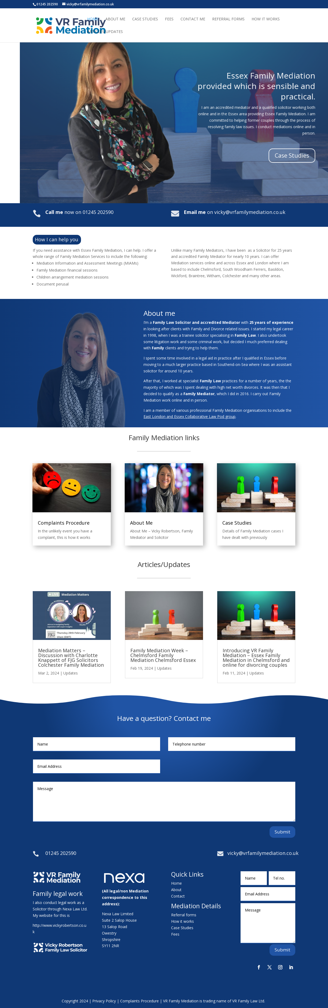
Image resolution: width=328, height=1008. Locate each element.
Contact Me (192, 19)
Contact (178, 896)
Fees (169, 19)
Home (92, 19)
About (176, 889)
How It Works (266, 19)
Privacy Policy (104, 1000)
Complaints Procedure (64, 523)
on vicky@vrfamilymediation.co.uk (234, 212)
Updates (70, 673)
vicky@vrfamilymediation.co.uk (262, 853)
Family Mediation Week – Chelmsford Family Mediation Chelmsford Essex (163, 655)
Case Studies (145, 19)
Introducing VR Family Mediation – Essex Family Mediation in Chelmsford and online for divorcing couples (256, 657)
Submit (282, 832)
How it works (182, 921)
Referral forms (183, 914)
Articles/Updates (105, 32)
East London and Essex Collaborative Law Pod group (189, 416)
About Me (115, 19)
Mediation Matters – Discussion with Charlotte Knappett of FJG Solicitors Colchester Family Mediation (71, 657)
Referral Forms (228, 19)
